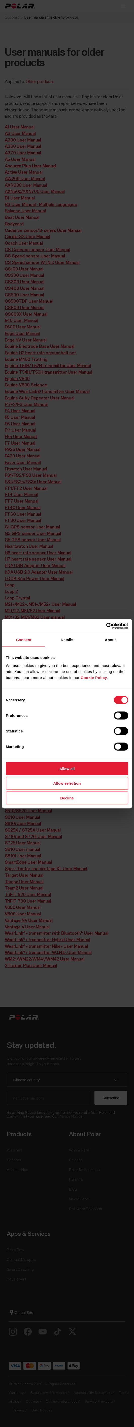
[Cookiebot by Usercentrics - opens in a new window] (106, 626)
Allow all (67, 768)
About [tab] (110, 640)
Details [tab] (67, 640)
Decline (67, 798)
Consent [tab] (23, 640)
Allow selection (67, 783)
